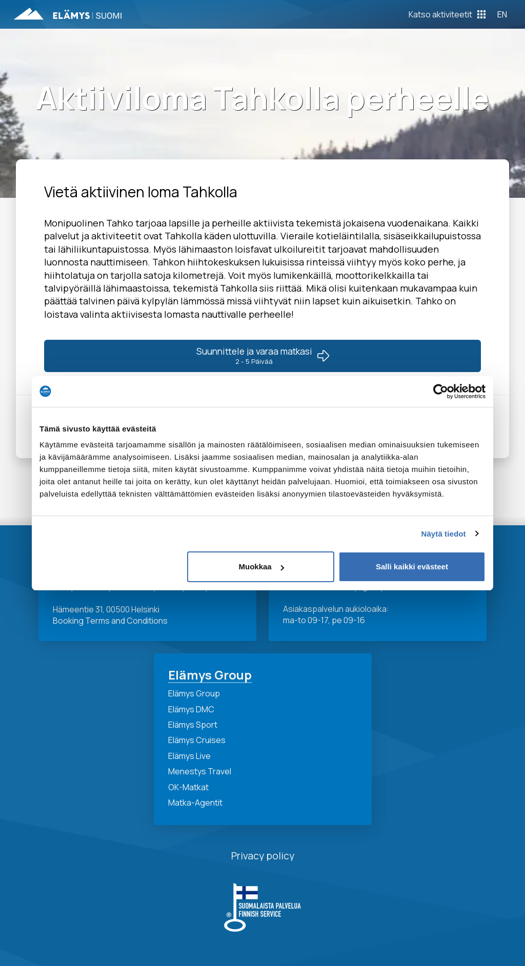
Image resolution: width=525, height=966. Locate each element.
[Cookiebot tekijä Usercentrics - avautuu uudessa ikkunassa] (441, 391)
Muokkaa (261, 566)
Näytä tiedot (443, 533)
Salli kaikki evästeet (412, 566)
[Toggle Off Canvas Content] (447, 14)
